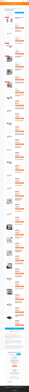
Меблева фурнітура (8, 8)
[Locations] (23, 1)
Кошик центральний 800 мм (19, 159)
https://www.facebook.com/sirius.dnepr (12, 374)
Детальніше (9, 388)
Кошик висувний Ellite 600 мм (19, 288)
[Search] (6, 6)
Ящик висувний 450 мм (18, 172)
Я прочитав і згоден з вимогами (14, 356)
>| (17, 331)
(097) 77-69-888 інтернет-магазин (14, 361)
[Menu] (1, 1)
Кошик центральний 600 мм (19, 120)
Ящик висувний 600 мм (18, 185)
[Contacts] (26, 1)
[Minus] (6, 28)
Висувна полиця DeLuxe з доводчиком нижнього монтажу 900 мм (19, 251)
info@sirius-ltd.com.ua (14, 376)
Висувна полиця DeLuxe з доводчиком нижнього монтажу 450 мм (19, 199)
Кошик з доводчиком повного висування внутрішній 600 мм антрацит (19, 315)
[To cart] (19, 28)
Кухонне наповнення (13, 8)
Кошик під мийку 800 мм (19, 43)
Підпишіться (18, 354)
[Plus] (12, 28)
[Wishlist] (9, 24)
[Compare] (11, 24)
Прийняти (14, 390)
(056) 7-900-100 (15, 362)
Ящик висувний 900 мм (18, 211)
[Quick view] (7, 24)
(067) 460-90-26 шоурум (15, 363)
